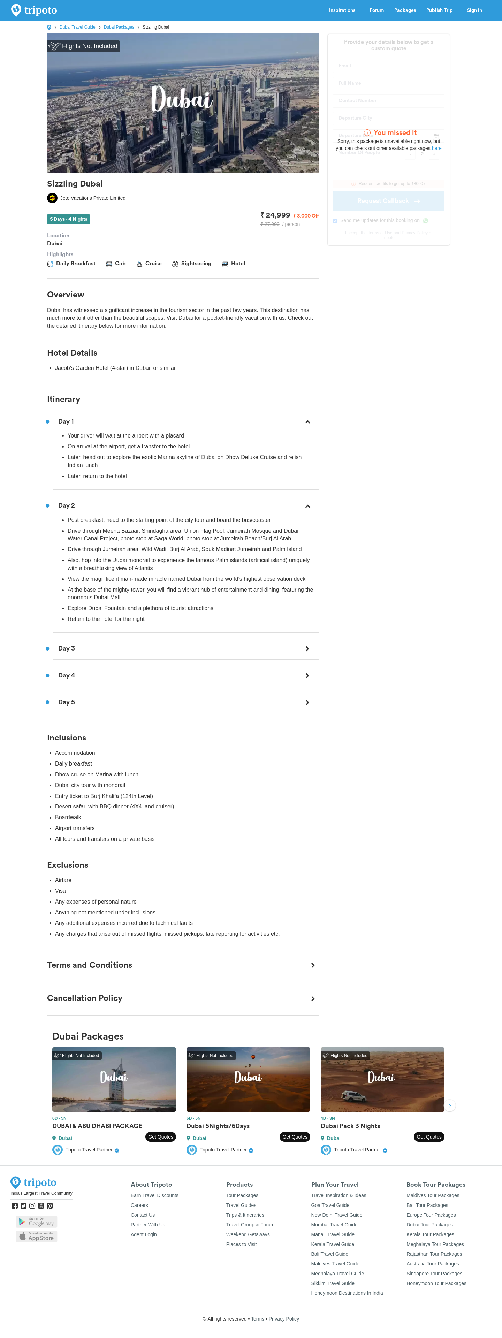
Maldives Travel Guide (335, 1264)
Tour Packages (242, 1195)
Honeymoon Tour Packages (436, 1283)
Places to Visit (241, 1244)
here (437, 148)
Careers (139, 1205)
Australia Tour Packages (432, 1264)
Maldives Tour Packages (432, 1195)
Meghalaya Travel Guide (337, 1273)
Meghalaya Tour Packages (435, 1244)
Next (450, 1106)
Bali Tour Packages (427, 1205)
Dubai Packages (119, 27)
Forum (377, 10)
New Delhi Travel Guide (337, 1215)
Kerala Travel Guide (333, 1244)
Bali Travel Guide (330, 1254)
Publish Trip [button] (441, 10)
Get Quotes (160, 1137)
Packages (405, 10)
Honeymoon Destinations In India (347, 1293)
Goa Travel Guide (330, 1205)
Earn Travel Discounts (154, 1195)
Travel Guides (241, 1205)
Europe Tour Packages (431, 1215)
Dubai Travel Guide (78, 27)
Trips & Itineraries (245, 1215)
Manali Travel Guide (333, 1234)
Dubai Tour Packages (429, 1224)
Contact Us (143, 1215)
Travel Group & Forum (250, 1224)
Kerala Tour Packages (430, 1234)
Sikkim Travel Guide (333, 1283)
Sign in (474, 10)
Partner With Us (148, 1224)
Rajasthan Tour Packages (434, 1254)
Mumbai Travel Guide (334, 1224)
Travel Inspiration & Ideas (338, 1195)
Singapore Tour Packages (434, 1273)
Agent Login (144, 1234)
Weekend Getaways (248, 1234)
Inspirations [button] (344, 10)
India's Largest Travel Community (41, 1193)
